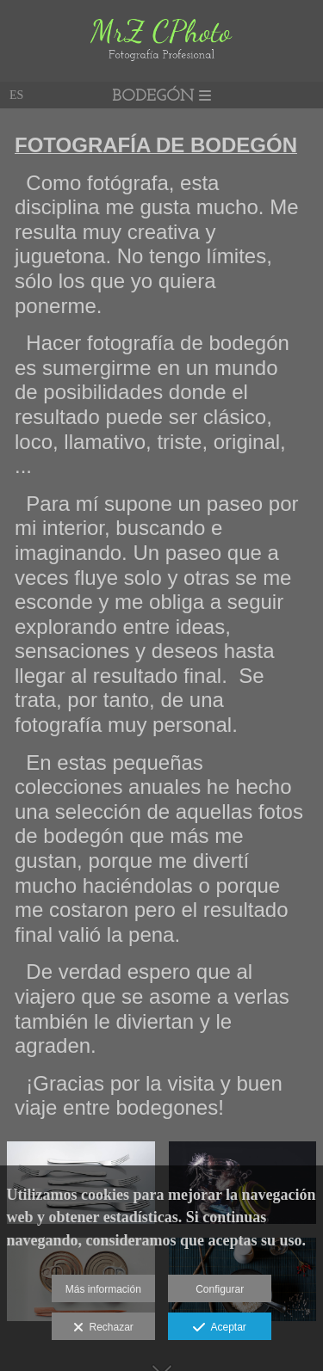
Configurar (220, 1289)
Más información (103, 1289)
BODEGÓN (161, 97)
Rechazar (103, 1328)
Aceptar (219, 1328)
